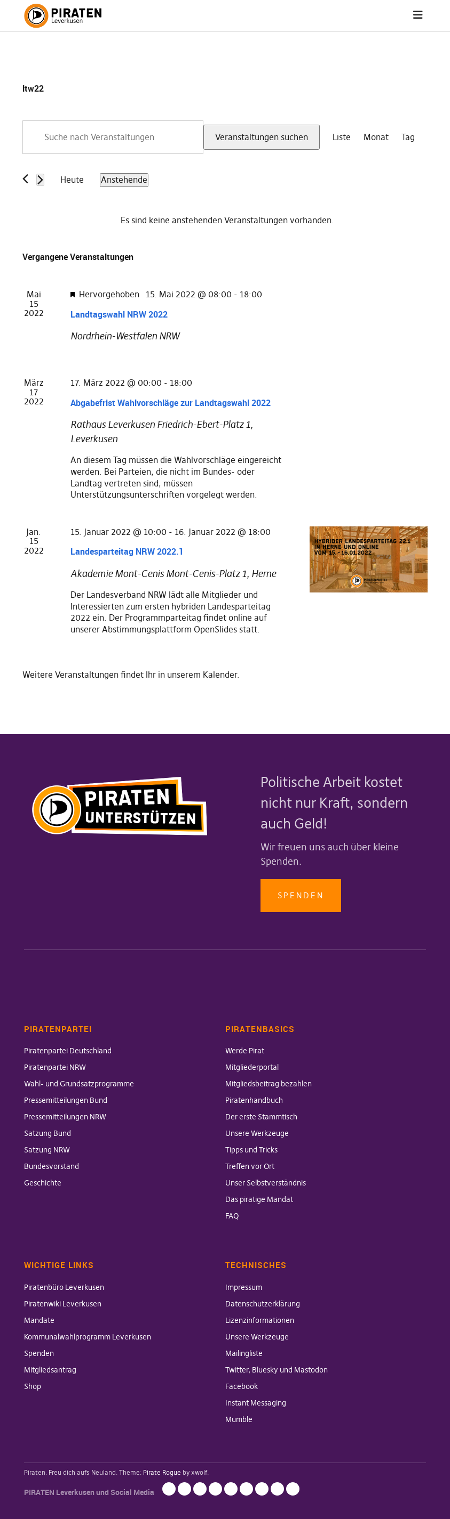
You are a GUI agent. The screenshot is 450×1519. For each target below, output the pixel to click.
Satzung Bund (47, 1133)
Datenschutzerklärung (262, 1304)
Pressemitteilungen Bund (65, 1100)
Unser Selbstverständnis (265, 1183)
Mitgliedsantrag (50, 1370)
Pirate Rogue (162, 1472)
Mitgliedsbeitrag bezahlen (268, 1084)
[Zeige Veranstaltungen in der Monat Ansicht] (376, 137)
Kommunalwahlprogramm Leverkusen (87, 1337)
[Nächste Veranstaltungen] (40, 180)
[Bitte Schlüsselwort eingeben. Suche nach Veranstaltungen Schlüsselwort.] (112, 137)
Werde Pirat (244, 1050)
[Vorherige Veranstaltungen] (25, 179)
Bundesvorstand (51, 1166)
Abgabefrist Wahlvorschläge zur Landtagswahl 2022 (170, 403)
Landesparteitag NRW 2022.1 (127, 551)
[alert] (227, 220)
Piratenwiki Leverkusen (62, 1304)
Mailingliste (244, 1353)
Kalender (220, 674)
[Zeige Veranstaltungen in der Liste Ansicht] (342, 137)
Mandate (39, 1320)
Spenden (301, 895)
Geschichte (42, 1183)
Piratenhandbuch (254, 1100)
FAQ (232, 1216)
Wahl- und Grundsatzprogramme (79, 1084)
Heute (72, 179)
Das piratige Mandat (259, 1199)
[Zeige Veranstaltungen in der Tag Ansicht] (408, 137)
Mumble (238, 1419)
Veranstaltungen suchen (261, 137)
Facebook (241, 1386)
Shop (32, 1386)
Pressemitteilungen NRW (65, 1117)
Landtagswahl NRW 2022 (119, 314)
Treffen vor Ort (249, 1166)
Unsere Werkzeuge (257, 1133)
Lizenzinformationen (259, 1320)
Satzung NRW (47, 1150)
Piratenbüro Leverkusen (64, 1287)
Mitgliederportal (252, 1067)
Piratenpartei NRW (55, 1067)
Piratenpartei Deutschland (68, 1050)
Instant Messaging (255, 1403)
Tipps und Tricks (251, 1150)
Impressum (243, 1287)
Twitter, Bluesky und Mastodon (276, 1370)
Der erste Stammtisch (261, 1117)
